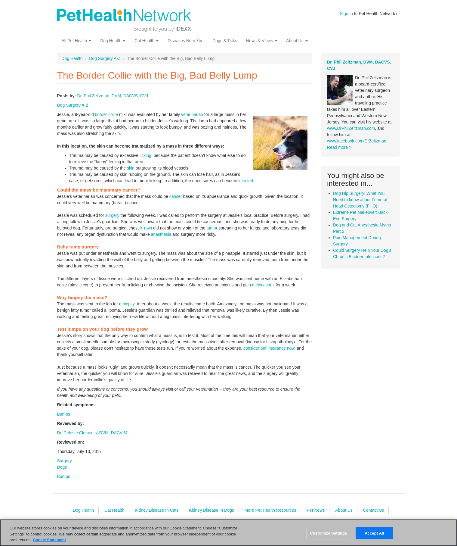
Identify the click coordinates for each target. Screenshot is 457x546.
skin (130, 168)
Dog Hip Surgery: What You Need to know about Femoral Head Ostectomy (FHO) (360, 199)
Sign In (346, 13)
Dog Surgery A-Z (104, 58)
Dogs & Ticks (224, 40)
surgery (112, 215)
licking (145, 155)
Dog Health (112, 40)
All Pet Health (76, 40)
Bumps (63, 414)
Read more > (339, 147)
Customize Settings (328, 533)
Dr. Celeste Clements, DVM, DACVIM (92, 432)
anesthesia (161, 234)
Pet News (316, 510)
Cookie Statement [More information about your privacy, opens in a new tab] (49, 540)
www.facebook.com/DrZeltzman (356, 141)
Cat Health (146, 40)
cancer (175, 196)
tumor (212, 228)
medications (263, 284)
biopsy (128, 303)
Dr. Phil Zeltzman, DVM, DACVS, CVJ (112, 95)
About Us (296, 40)
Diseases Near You (185, 40)
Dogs (62, 467)
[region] (228, 532)
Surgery (64, 460)
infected (245, 180)
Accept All (374, 533)
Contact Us (373, 510)
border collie (106, 114)
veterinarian (192, 114)
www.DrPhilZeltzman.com (351, 128)
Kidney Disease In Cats (157, 510)
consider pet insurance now (269, 348)
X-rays (146, 228)
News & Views (261, 40)
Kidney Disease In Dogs (211, 510)
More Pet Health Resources (270, 510)
